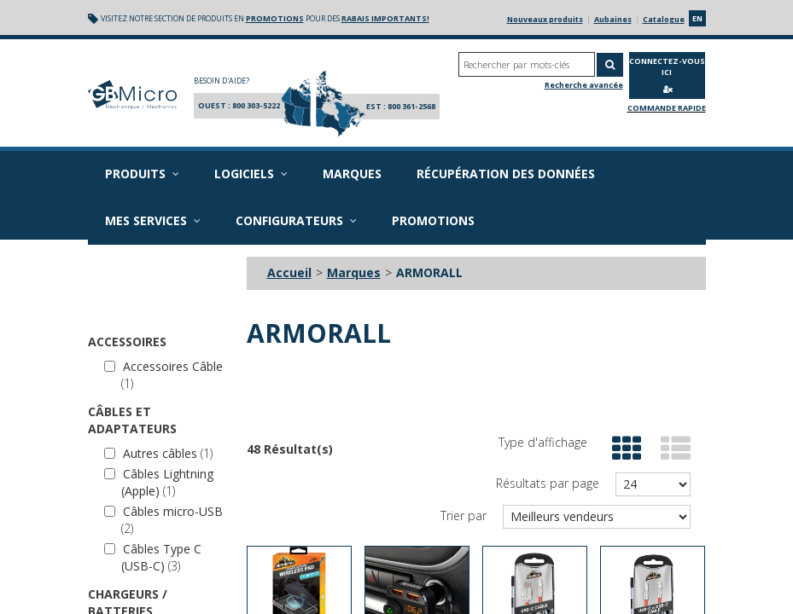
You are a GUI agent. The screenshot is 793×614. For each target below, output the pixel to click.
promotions (275, 18)
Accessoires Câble (163, 374)
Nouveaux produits (545, 19)
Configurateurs (296, 220)
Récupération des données (506, 173)
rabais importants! (385, 18)
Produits (142, 173)
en (697, 18)
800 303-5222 (256, 105)
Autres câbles (158, 453)
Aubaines (613, 19)
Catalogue (664, 19)
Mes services (153, 220)
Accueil (289, 272)
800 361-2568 (411, 106)
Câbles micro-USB (163, 519)
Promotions (433, 220)
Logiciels (251, 173)
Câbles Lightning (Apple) (158, 482)
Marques (352, 173)
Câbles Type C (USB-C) (152, 557)
